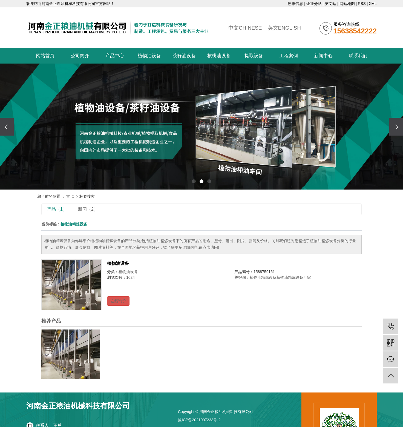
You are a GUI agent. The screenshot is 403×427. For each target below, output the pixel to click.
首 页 (70, 196)
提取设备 (253, 55)
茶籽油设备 (184, 55)
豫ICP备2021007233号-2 (199, 420)
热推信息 (295, 3)
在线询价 (118, 301)
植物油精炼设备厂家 (294, 277)
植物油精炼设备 (263, 277)
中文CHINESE (245, 28)
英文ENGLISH (284, 28)
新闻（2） (88, 209)
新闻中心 (323, 55)
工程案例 (288, 55)
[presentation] (7, 127)
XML (373, 3)
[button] (194, 181)
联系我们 (358, 55)
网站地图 (347, 3)
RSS (362, 3)
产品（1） (57, 209)
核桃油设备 (219, 55)
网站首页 (45, 55)
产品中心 (114, 55)
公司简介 (80, 55)
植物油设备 (149, 55)
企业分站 (314, 3)
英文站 (330, 3)
